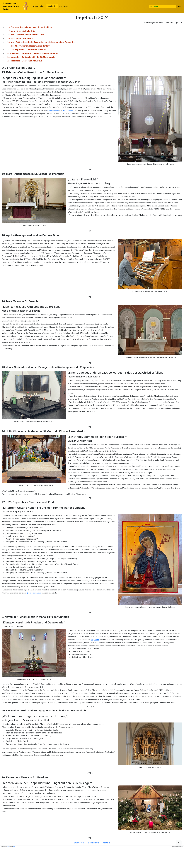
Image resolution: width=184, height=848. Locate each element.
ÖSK (8, 846)
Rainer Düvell (53, 110)
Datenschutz (93, 842)
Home (35, 6)
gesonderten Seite (34, 593)
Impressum (79, 842)
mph (14, 846)
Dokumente (63, 6)
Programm (95, 639)
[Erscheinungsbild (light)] (180, 6)
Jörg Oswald (68, 110)
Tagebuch (51, 6)
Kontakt (106, 842)
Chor (42, 6)
